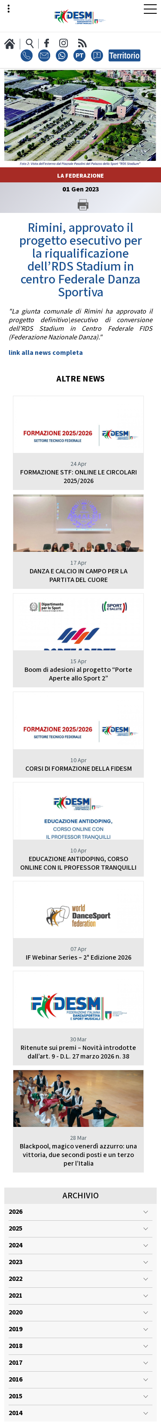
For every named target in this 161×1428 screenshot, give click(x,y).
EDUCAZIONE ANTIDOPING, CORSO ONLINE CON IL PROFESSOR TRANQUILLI (78, 863)
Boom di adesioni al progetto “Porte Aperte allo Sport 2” (78, 674)
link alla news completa (46, 352)
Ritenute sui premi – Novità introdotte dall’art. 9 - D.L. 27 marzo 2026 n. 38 (78, 1052)
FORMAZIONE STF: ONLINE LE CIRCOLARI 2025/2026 (78, 477)
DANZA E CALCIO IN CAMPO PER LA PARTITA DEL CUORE (79, 576)
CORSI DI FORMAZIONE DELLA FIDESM (78, 768)
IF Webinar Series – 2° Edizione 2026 (78, 957)
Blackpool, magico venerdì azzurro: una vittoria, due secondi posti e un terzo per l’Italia (78, 1155)
